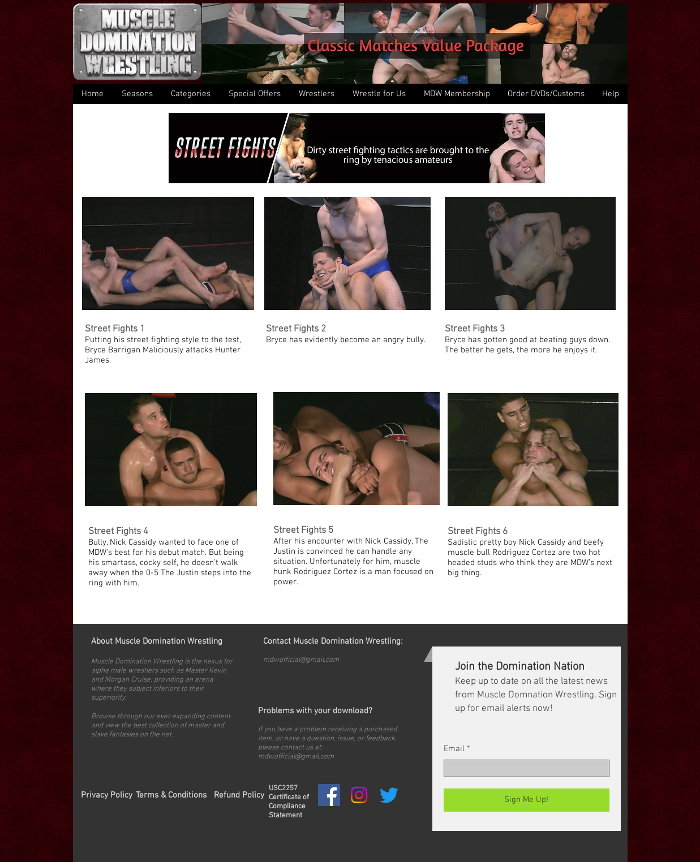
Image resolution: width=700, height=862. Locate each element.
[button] (191, 94)
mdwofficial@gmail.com (301, 660)
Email (454, 749)
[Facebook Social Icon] (329, 795)
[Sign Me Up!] (526, 800)
